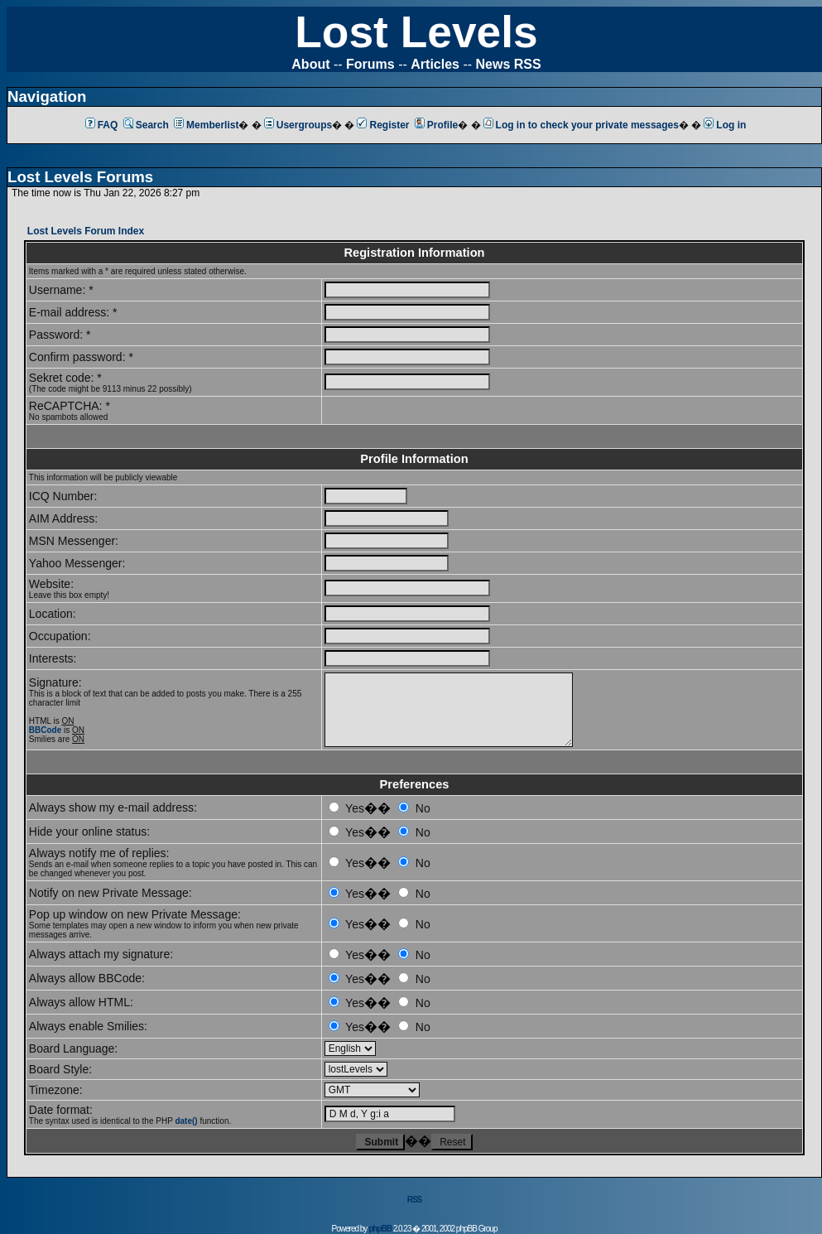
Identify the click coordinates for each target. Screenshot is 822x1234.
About (310, 64)
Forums (370, 64)
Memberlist (206, 125)
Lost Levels (416, 31)
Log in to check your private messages (581, 125)
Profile (436, 125)
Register (383, 125)
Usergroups (298, 125)
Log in (725, 125)
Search (146, 125)
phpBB (380, 1228)
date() (186, 1121)
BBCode (45, 730)
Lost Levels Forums (80, 177)
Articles (435, 64)
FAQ (101, 125)
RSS (414, 1199)
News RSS (508, 64)
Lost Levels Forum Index (85, 231)
